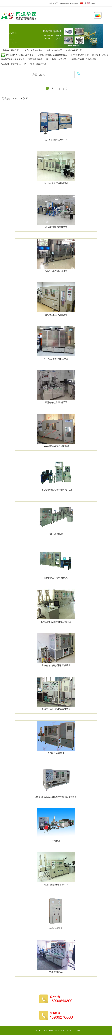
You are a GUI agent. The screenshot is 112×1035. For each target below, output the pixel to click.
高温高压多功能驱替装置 (56, 271)
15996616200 (65, 3)
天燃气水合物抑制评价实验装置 (56, 709)
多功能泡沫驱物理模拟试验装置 (56, 665)
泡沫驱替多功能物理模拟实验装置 (56, 621)
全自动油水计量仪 (56, 753)
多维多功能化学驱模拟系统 (56, 183)
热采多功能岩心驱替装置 (56, 139)
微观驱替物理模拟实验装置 (56, 884)
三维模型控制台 (56, 972)
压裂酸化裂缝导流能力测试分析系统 (56, 490)
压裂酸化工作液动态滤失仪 (56, 578)
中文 (83, 3)
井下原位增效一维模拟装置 (56, 358)
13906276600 (74, 3)
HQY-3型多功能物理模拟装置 (56, 446)
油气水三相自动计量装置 (56, 315)
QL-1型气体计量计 (56, 928)
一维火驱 (56, 841)
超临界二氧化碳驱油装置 (56, 227)
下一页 (62, 89)
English (91, 3)
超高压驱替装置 (56, 534)
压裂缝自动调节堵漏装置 (56, 402)
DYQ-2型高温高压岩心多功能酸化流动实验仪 (56, 797)
